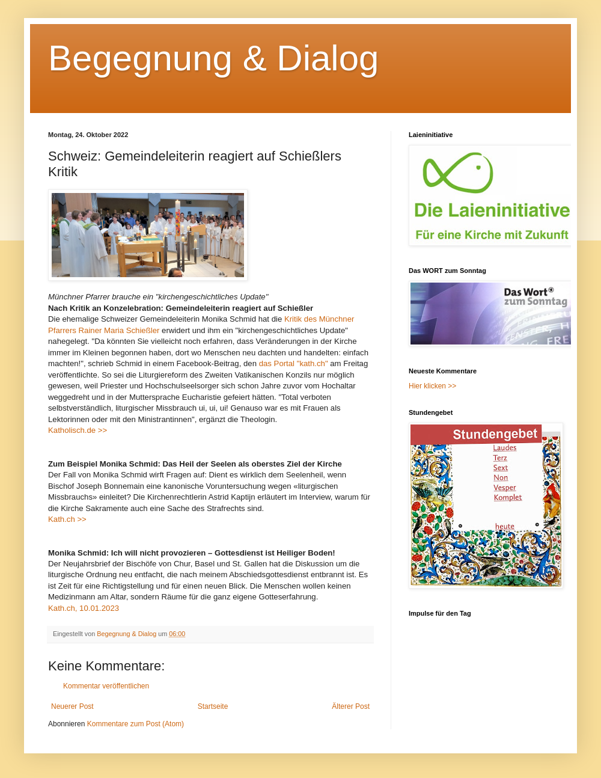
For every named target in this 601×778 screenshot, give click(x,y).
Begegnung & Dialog (213, 58)
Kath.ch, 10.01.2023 (83, 608)
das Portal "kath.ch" (293, 363)
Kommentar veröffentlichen (106, 686)
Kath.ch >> (67, 519)
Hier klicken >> (432, 386)
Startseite (213, 706)
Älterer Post (351, 706)
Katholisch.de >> (77, 430)
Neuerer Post (72, 706)
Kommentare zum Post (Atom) (135, 724)
